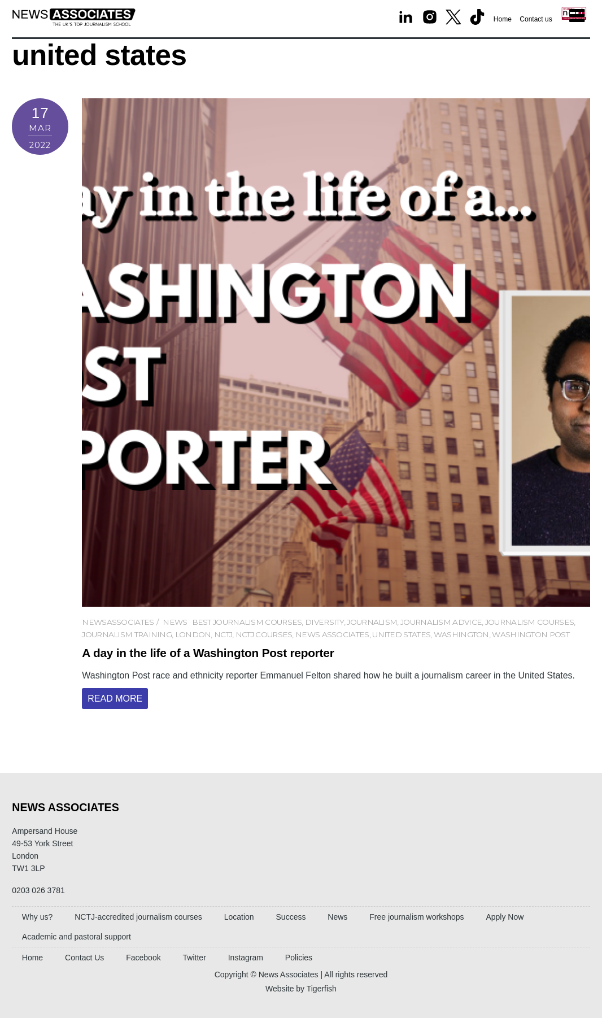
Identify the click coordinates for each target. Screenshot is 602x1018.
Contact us (536, 19)
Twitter (194, 957)
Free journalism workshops (416, 916)
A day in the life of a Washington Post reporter (208, 652)
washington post (530, 634)
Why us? (37, 916)
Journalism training (127, 634)
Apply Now (505, 916)
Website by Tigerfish (301, 988)
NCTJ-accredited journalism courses (138, 916)
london (193, 634)
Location (239, 916)
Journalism (372, 622)
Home (503, 19)
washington (461, 634)
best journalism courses (247, 622)
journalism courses (529, 622)
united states (401, 634)
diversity (324, 622)
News (175, 622)
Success (291, 916)
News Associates (332, 634)
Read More (115, 698)
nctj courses (264, 634)
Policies (298, 957)
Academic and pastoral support (76, 936)
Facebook (143, 957)
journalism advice (441, 622)
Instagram (245, 957)
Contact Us (84, 957)
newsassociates (118, 622)
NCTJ (223, 634)
